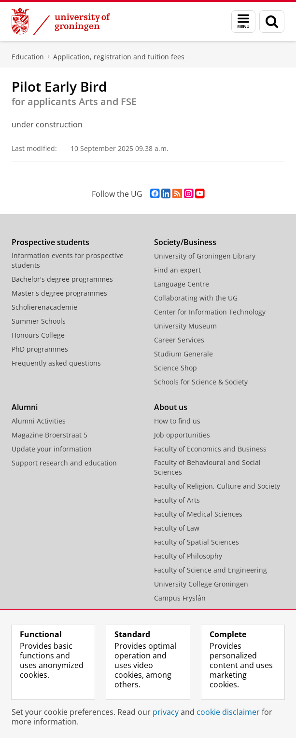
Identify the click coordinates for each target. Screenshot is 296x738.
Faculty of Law (176, 528)
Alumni (25, 407)
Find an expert (177, 269)
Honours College (38, 335)
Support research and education (64, 462)
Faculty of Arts (177, 500)
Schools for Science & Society (201, 381)
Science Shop (175, 367)
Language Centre (181, 283)
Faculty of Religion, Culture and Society (217, 486)
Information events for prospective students (68, 260)
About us (170, 407)
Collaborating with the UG (196, 297)
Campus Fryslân (180, 597)
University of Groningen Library (204, 255)
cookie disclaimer (228, 712)
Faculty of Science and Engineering (210, 569)
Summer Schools (39, 321)
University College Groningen (201, 583)
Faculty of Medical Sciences (198, 514)
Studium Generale (183, 353)
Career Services (179, 339)
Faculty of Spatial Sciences (196, 542)
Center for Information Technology (210, 311)
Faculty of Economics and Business (210, 448)
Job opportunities (182, 434)
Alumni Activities (39, 420)
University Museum (185, 325)
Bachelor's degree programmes (62, 279)
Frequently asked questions (56, 363)
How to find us (177, 420)
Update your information (52, 448)
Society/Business (185, 242)
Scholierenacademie (44, 307)
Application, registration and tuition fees (118, 56)
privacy (166, 712)
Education (28, 56)
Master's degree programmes (59, 293)
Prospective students (50, 242)
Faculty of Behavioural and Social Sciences (207, 467)
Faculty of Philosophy (188, 555)
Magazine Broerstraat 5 (49, 434)
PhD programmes (40, 349)
